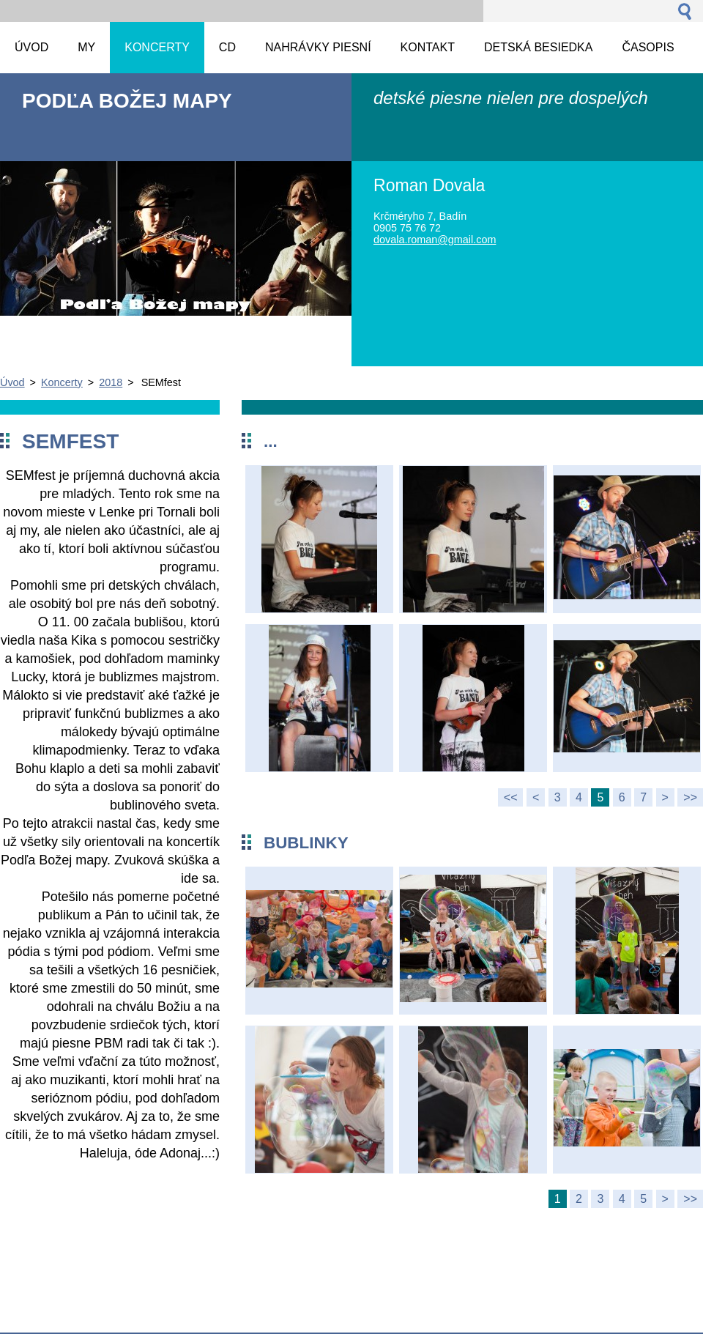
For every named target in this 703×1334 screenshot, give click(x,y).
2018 (110, 382)
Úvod (12, 382)
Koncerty (62, 382)
